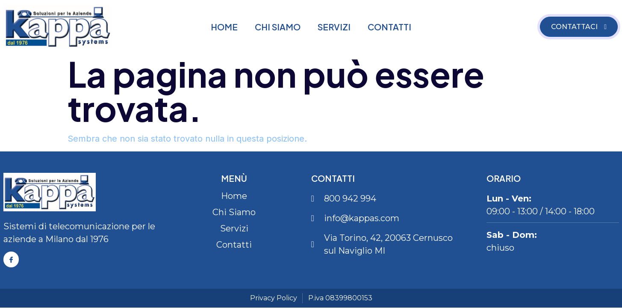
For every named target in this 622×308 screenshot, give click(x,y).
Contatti (389, 26)
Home (224, 26)
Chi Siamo (278, 26)
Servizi (334, 26)
